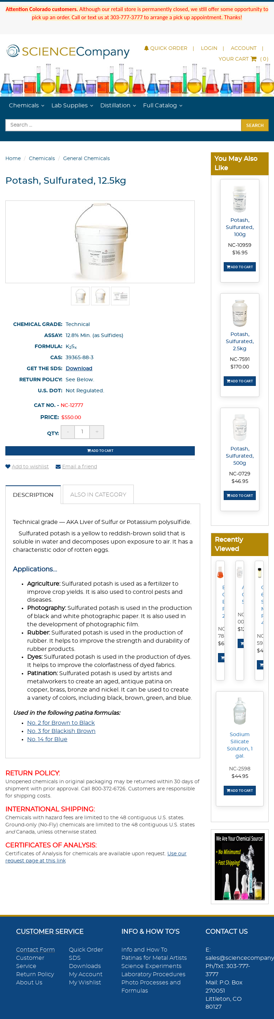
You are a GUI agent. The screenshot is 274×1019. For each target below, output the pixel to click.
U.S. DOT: (50, 390)
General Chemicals (86, 158)
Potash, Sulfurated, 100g (240, 227)
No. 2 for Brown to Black (61, 723)
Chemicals (24, 105)
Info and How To (144, 950)
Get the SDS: (44, 368)
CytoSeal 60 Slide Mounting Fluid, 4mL (263, 605)
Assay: (53, 335)
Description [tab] (33, 495)
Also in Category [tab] (98, 495)
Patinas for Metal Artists (154, 958)
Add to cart (100, 450)
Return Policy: (40, 379)
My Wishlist (85, 982)
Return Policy (35, 974)
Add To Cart (240, 266)
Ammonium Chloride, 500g (244, 595)
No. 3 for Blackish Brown (61, 731)
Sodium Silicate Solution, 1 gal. (240, 745)
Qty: (53, 433)
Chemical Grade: (37, 324)
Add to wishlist (27, 466)
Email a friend (76, 466)
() (244, 59)
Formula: (48, 346)
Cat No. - (46, 405)
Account (244, 48)
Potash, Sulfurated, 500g (240, 456)
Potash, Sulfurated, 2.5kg (240, 341)
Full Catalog (160, 105)
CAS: (56, 357)
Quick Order (165, 48)
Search (255, 125)
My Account (85, 974)
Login (209, 48)
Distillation (115, 105)
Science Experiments (151, 966)
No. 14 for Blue (47, 739)
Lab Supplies (69, 105)
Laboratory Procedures (153, 974)
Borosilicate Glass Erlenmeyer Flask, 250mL (224, 602)
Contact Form (35, 950)
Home (13, 158)
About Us (29, 982)
